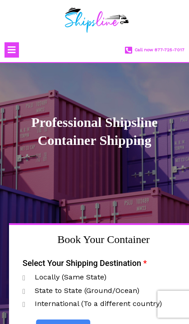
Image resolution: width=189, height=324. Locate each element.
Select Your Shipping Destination (85, 263)
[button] (12, 50)
